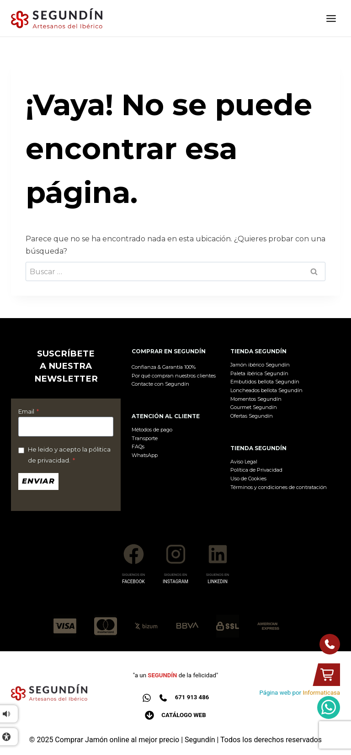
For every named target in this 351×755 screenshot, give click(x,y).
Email (28, 411)
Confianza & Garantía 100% (164, 367)
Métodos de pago (152, 429)
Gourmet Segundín (253, 407)
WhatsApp (145, 455)
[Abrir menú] (331, 18)
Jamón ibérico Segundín (260, 365)
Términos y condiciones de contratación (278, 487)
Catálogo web (184, 715)
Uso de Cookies (248, 478)
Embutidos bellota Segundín (264, 381)
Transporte (145, 438)
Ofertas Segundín (251, 416)
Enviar (38, 481)
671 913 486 (192, 697)
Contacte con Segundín (160, 384)
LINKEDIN (217, 581)
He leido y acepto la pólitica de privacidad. (69, 455)
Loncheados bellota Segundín (266, 390)
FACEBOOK (133, 581)
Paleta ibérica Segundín (259, 373)
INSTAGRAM (175, 581)
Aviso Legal (243, 461)
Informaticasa (321, 692)
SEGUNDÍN (162, 675)
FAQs (138, 446)
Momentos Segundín (256, 399)
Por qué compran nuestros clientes (174, 375)
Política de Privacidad (256, 470)
